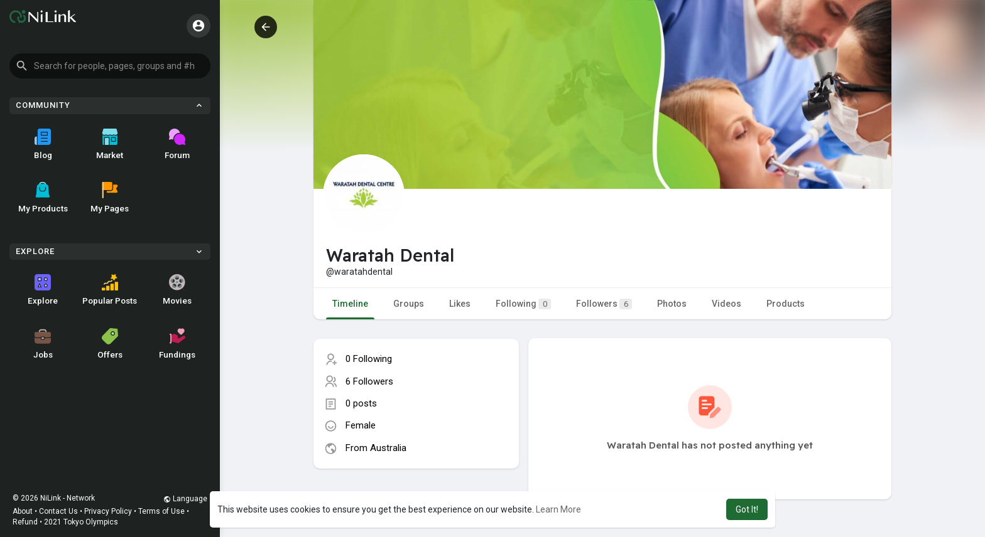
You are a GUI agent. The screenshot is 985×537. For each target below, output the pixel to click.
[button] (109, 65)
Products (785, 304)
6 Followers (369, 381)
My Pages (109, 197)
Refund (25, 522)
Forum (177, 144)
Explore (43, 290)
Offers (109, 343)
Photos (672, 304)
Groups (408, 304)
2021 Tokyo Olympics (81, 522)
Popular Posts (109, 290)
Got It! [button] (747, 509)
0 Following (369, 358)
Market (109, 144)
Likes (460, 304)
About (23, 511)
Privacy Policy (108, 511)
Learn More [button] (558, 509)
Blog (43, 144)
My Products (43, 197)
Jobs (43, 343)
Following (523, 304)
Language (185, 498)
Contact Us (58, 511)
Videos (726, 304)
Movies (177, 290)
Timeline (350, 304)
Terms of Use (161, 511)
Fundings (177, 343)
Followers (604, 304)
